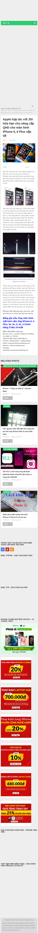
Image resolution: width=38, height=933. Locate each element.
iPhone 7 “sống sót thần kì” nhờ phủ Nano (17, 390)
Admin (5, 140)
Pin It (27, 167)
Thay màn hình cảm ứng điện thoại (24, 920)
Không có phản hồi (16, 394)
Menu (5, 23)
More (7, 398)
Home (5, 110)
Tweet (5, 167)
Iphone (10, 110)
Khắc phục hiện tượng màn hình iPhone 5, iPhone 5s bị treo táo (15, 516)
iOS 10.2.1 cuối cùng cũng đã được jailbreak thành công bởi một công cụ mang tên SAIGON (17, 474)
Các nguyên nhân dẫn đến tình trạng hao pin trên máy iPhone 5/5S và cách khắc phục (18, 431)
